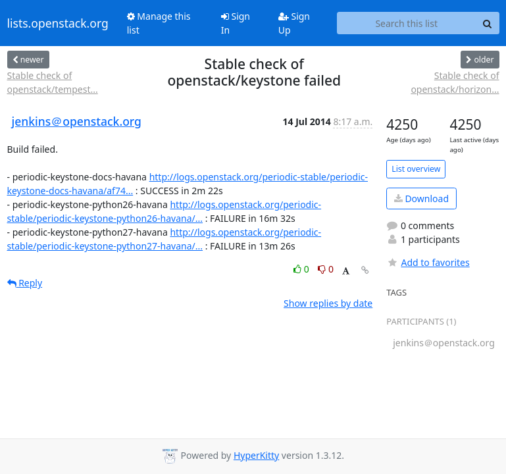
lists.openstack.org (58, 23)
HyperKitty (256, 455)
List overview (416, 168)
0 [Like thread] (302, 269)
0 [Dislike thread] (326, 269)
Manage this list (159, 23)
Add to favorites (427, 262)
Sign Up (294, 23)
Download (421, 198)
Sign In (235, 23)
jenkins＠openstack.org (76, 121)
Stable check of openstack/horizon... (455, 82)
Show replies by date (328, 303)
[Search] (487, 23)
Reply (25, 282)
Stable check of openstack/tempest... (52, 82)
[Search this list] (406, 23)
